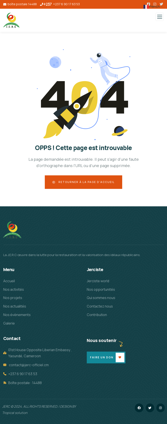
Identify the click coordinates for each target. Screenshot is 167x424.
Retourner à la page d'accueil (83, 182)
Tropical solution (14, 412)
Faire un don (102, 357)
